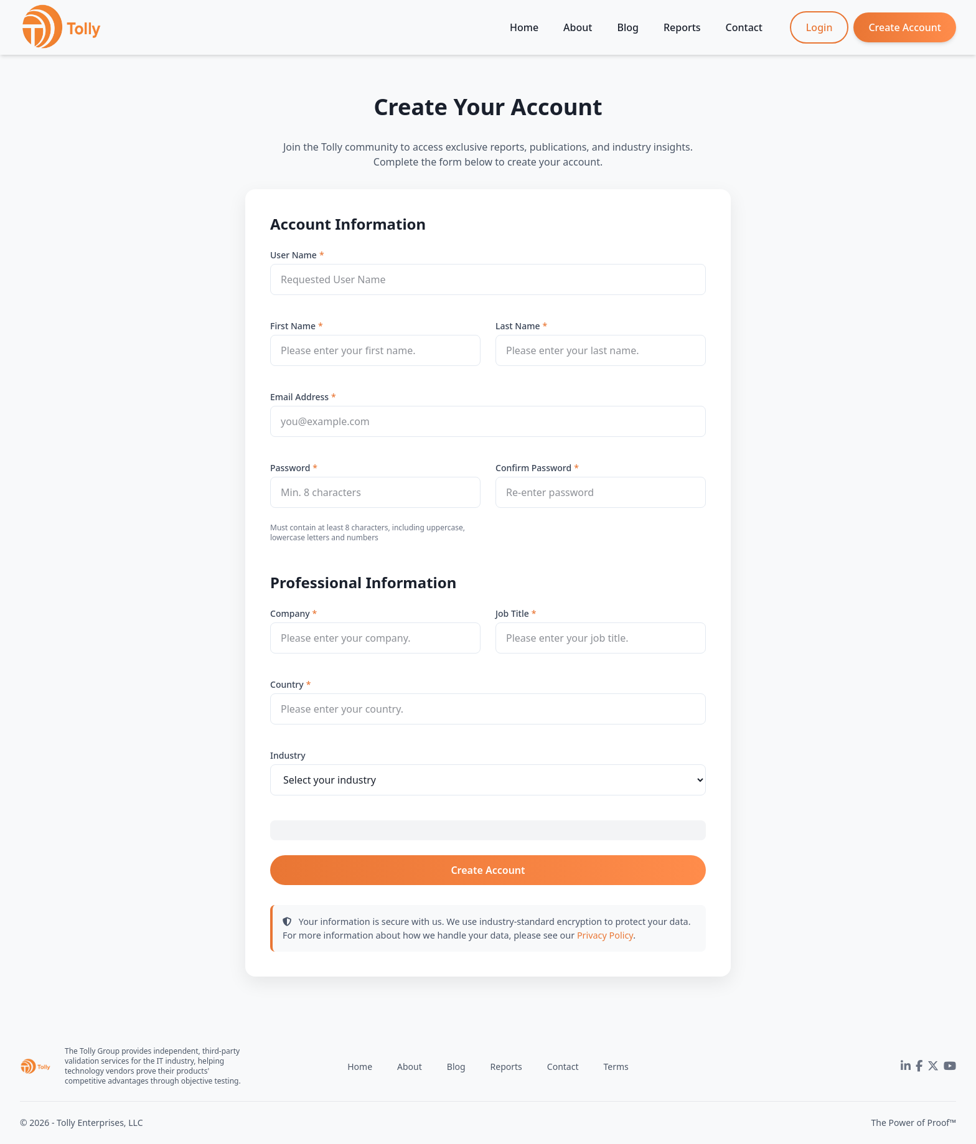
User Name (293, 255)
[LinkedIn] (906, 1066)
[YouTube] (950, 1066)
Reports (682, 27)
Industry (288, 755)
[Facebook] (919, 1066)
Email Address (299, 397)
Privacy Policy (605, 935)
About (577, 27)
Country (287, 684)
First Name (293, 326)
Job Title (512, 613)
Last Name (517, 326)
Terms (615, 1066)
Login (819, 27)
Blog (627, 27)
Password (290, 468)
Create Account (904, 27)
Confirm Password (533, 468)
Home (524, 27)
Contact (744, 27)
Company (290, 613)
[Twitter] (933, 1066)
